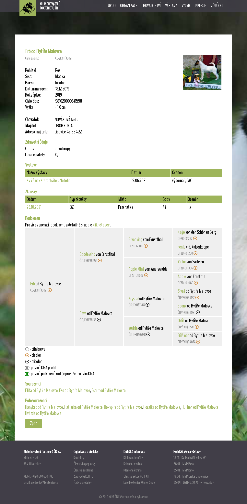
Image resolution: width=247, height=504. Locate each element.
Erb (32, 283)
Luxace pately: (35, 155)
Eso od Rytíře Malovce (74, 390)
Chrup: (29, 149)
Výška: (29, 107)
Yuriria (133, 328)
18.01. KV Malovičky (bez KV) (189, 457)
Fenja (181, 247)
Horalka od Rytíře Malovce (161, 407)
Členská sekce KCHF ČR (136, 476)
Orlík (181, 320)
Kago (181, 232)
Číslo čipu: (32, 101)
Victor (182, 261)
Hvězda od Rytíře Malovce (43, 413)
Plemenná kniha (133, 470)
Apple (182, 276)
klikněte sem (101, 225)
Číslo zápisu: (32, 58)
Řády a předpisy (83, 482)
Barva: (29, 83)
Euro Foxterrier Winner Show (139, 482)
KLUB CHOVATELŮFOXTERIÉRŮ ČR (50, 6)
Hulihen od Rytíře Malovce (200, 407)
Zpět (33, 423)
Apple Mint (136, 269)
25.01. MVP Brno (183, 470)
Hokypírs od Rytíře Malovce (123, 407)
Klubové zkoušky (133, 457)
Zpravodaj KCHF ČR (84, 476)
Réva (83, 313)
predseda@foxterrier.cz (44, 482)
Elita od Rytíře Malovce (41, 390)
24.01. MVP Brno (183, 464)
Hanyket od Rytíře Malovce (44, 407)
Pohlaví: (31, 70)
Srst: (28, 77)
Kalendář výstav (133, 464)
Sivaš (181, 291)
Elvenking (135, 239)
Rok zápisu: (33, 95)
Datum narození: (36, 89)
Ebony (182, 306)
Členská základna (83, 470)
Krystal (134, 298)
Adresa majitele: (36, 132)
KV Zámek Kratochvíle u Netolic (48, 180)
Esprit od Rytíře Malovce (108, 390)
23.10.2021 (34, 207)
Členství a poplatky (85, 464)
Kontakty (79, 457)
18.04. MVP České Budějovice (190, 476)
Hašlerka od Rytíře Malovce (83, 407)
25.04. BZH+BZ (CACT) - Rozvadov (193, 482)
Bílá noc (183, 335)
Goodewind (87, 254)
